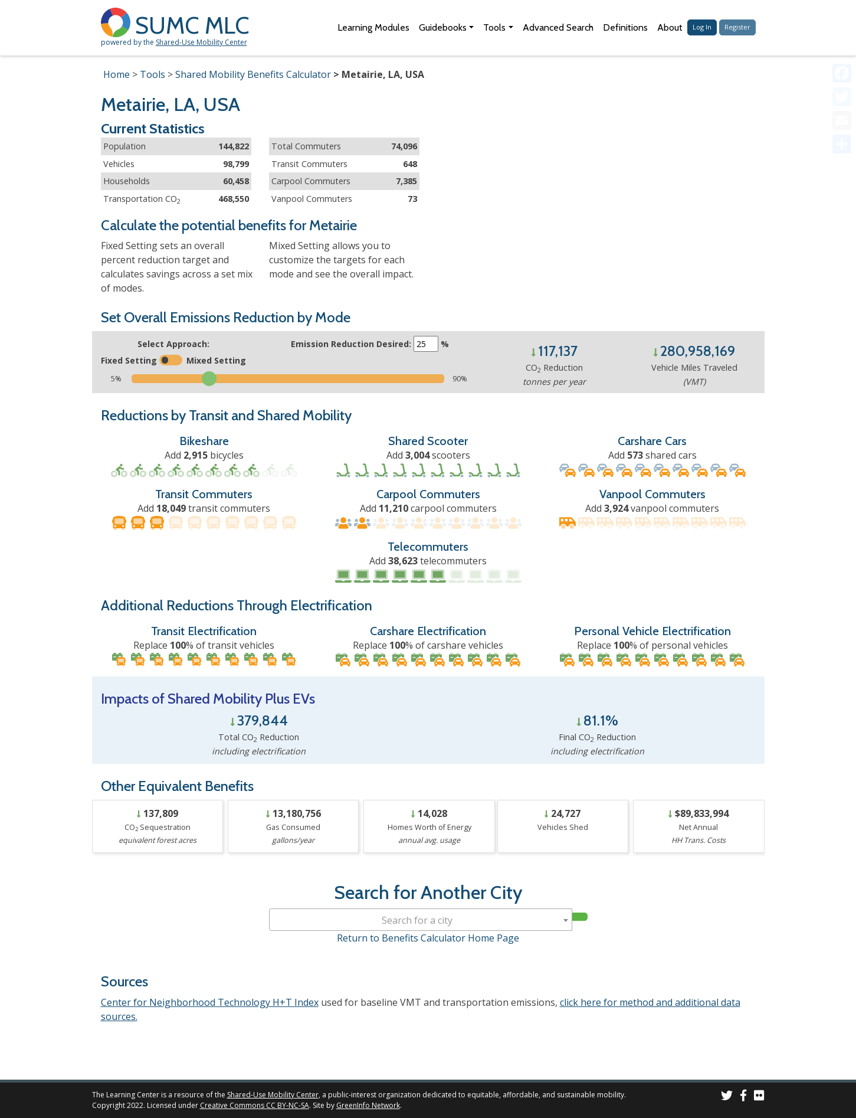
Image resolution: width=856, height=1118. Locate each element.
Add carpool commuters (428, 508)
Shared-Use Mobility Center (201, 42)
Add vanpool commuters (652, 508)
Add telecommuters (428, 560)
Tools (152, 74)
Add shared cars (652, 455)
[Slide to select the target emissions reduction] (288, 378)
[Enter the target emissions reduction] (426, 344)
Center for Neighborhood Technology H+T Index (210, 1002)
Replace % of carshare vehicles (428, 645)
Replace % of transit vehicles (203, 645)
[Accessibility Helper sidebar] (842, 14)
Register (737, 26)
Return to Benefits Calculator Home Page (428, 937)
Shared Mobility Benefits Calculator (253, 74)
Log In (702, 26)
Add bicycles (204, 455)
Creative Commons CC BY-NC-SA (254, 1105)
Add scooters (428, 455)
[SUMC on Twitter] (727, 1097)
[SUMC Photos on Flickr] (759, 1097)
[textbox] (421, 920)
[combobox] (420, 919)
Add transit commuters (203, 508)
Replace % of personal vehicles (652, 645)
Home (116, 74)
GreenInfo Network (368, 1105)
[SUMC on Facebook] (743, 1097)
